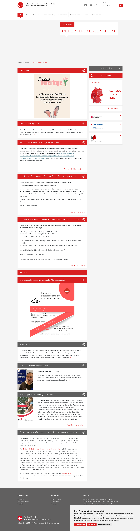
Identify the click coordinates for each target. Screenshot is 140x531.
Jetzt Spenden (100, 75)
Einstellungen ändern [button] (104, 524)
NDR (70, 380)
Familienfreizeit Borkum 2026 (73, 169)
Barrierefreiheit (56, 500)
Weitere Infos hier (77, 266)
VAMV (27, 15)
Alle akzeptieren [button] (80, 524)
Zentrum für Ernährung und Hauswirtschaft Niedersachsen (43, 449)
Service (86, 15)
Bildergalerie (96, 15)
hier (34, 134)
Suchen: (104, 2)
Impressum (55, 504)
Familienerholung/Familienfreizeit (55, 15)
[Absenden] (121, 5)
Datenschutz (55, 502)
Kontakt (20, 504)
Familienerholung (24, 502)
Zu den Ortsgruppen (112, 108)
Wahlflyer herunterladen (74, 425)
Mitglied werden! (105, 68)
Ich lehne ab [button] (91, 524)
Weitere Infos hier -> (76, 212)
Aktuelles (36, 15)
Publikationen (75, 15)
